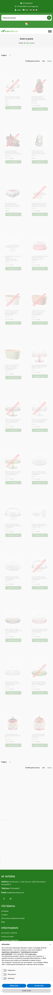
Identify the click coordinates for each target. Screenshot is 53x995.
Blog (3, 922)
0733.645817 (28, 3)
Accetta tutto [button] (38, 986)
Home (21, 43)
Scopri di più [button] (26, 991)
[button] (50, 944)
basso (49, 61)
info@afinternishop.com (15, 892)
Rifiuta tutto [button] (14, 986)
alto (43, 61)
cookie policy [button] (32, 954)
